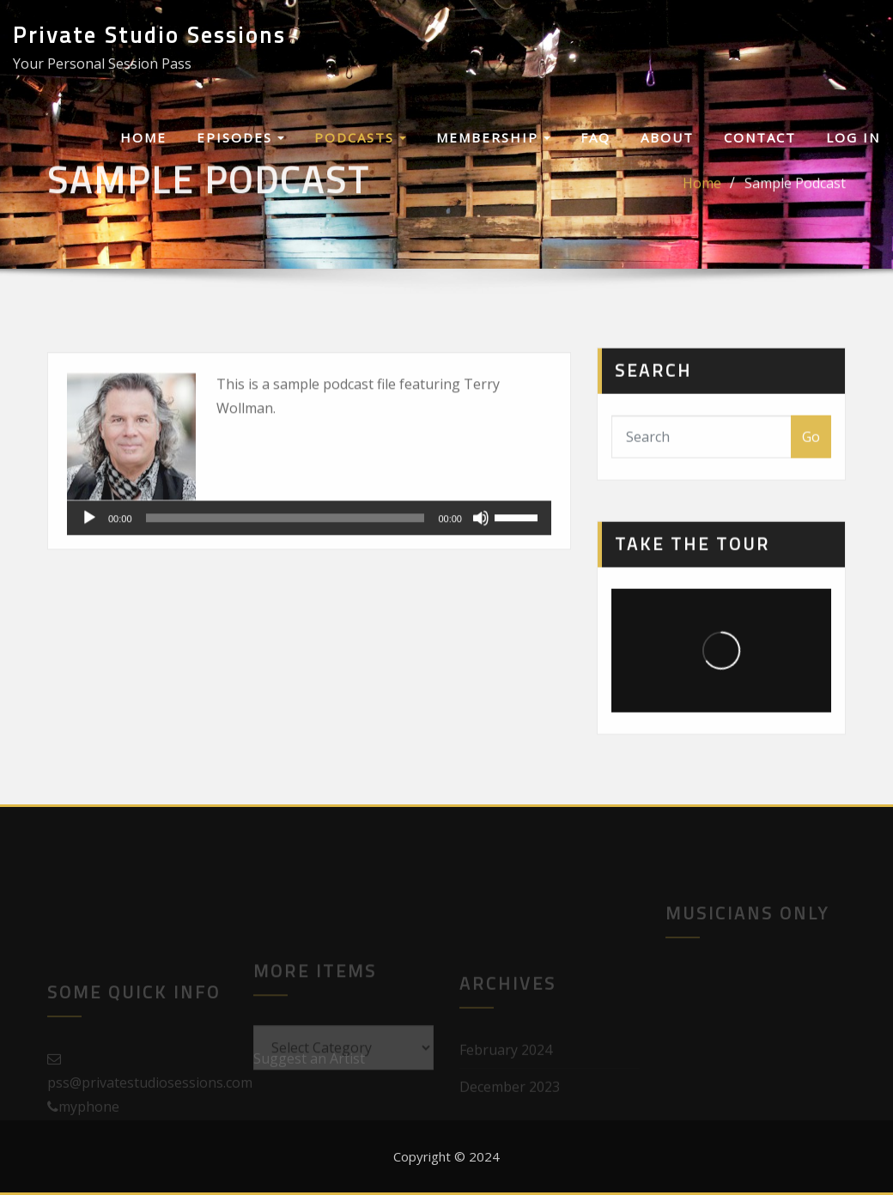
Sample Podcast (795, 189)
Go (811, 453)
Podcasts (360, 137)
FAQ (595, 137)
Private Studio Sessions (149, 35)
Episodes (240, 137)
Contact (760, 137)
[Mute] (480, 542)
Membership (493, 137)
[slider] (285, 542)
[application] (309, 542)
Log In (853, 137)
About (667, 137)
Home (143, 137)
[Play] (89, 542)
